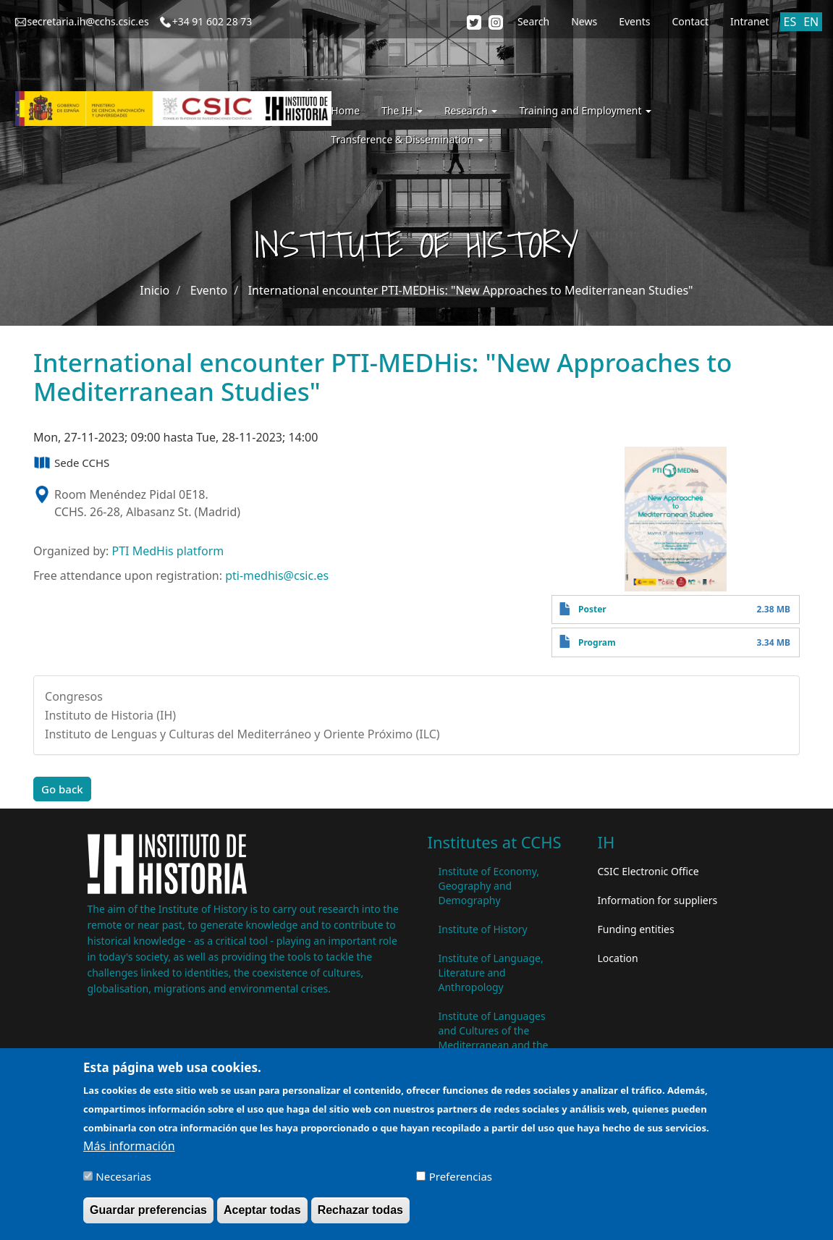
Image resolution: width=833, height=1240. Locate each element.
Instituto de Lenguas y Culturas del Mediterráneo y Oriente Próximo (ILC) (242, 734)
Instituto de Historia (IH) (110, 715)
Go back (62, 789)
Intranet (749, 21)
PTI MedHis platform (167, 551)
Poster (592, 609)
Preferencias (460, 1182)
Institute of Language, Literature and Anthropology (491, 972)
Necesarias (123, 1182)
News (584, 21)
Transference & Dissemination (407, 139)
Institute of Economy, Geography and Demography (489, 885)
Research (471, 110)
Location (618, 958)
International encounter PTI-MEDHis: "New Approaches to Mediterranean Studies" (470, 290)
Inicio (154, 290)
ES (790, 22)
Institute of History (483, 929)
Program (597, 642)
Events (634, 21)
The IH (402, 110)
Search (533, 21)
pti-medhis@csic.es (277, 575)
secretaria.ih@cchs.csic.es (88, 21)
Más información (128, 1152)
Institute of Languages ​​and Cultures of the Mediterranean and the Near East (494, 1037)
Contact (690, 21)
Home (345, 110)
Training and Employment (585, 110)
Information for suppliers (658, 900)
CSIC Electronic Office (648, 871)
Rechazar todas (360, 1216)
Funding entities (636, 929)
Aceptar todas (262, 1216)
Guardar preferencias (148, 1216)
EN (811, 22)
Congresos (74, 696)
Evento (208, 290)
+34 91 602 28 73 (212, 21)
